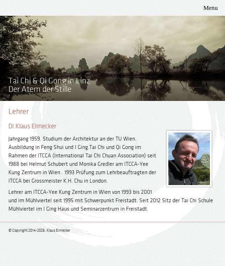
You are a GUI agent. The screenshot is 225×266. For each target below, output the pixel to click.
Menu (210, 7)
